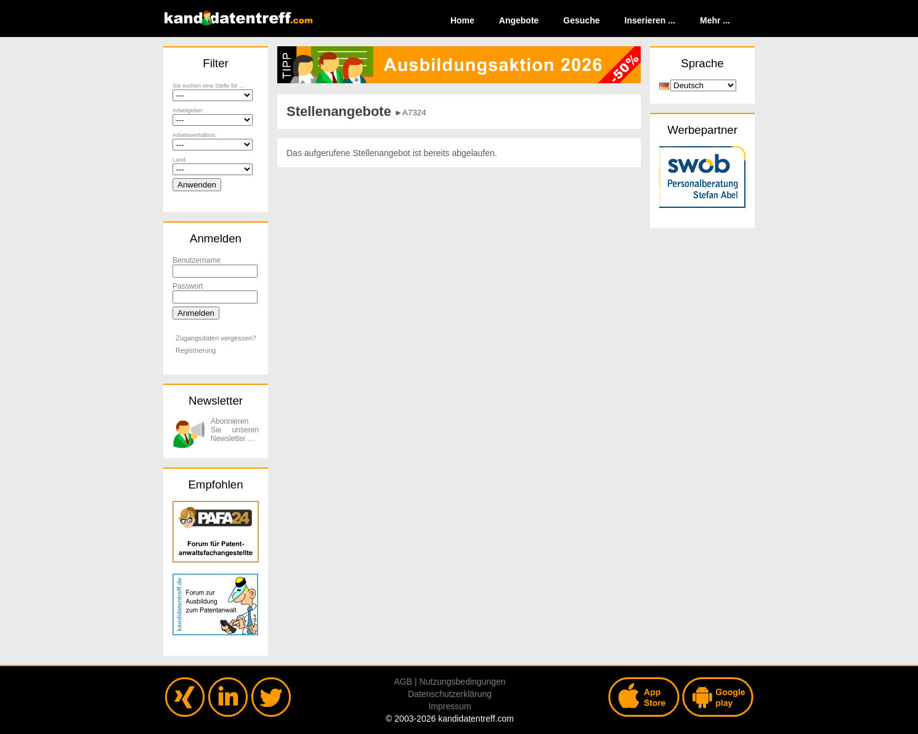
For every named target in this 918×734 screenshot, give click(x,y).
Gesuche (581, 20)
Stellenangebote (338, 111)
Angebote (519, 20)
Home (462, 20)
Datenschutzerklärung (450, 694)
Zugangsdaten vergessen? (216, 338)
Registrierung (196, 350)
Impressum (449, 706)
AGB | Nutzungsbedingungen (449, 682)
